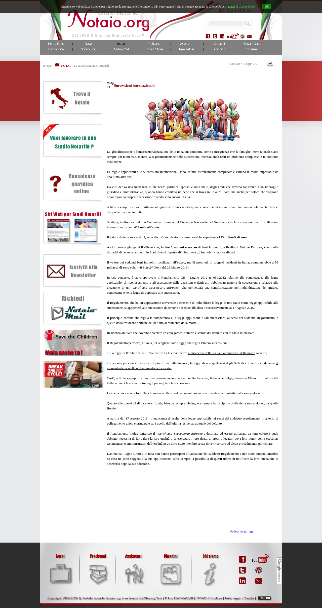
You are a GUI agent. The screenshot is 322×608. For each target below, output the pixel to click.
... (246, 22)
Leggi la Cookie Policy (242, 6)
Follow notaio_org (241, 531)
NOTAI (65, 65)
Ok (266, 6)
